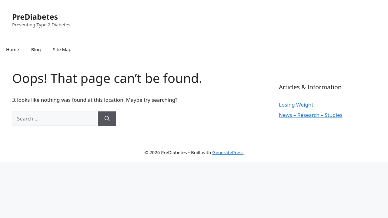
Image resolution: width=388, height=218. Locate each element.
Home (12, 49)
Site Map (62, 49)
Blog (36, 49)
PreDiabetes (35, 17)
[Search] (107, 118)
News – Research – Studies (311, 114)
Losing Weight (296, 104)
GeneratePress (227, 152)
